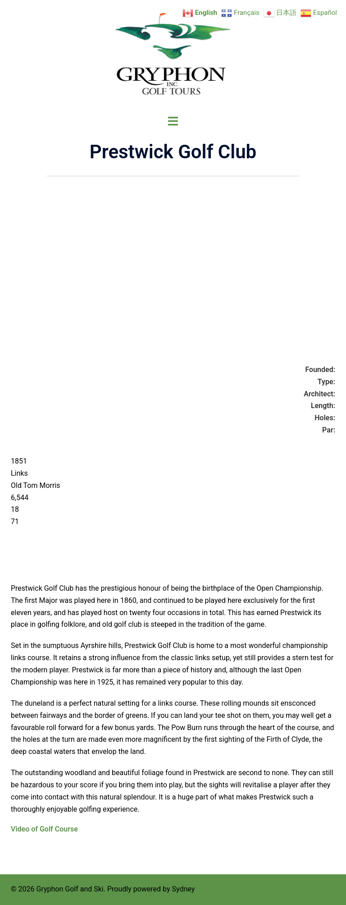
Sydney (183, 889)
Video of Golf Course (44, 829)
